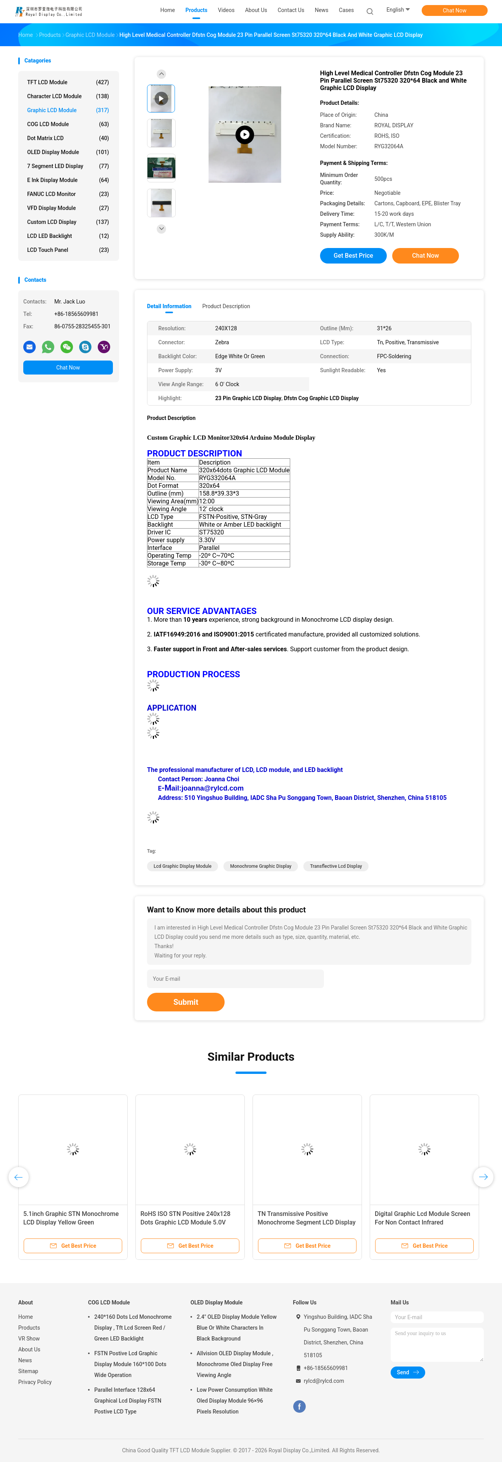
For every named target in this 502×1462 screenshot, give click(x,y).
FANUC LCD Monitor (68, 194)
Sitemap (28, 1371)
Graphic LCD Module (68, 110)
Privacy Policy (35, 1382)
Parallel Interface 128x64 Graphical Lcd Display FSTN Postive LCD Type (127, 1401)
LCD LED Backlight (68, 236)
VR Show (29, 1338)
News (25, 1360)
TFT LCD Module (68, 82)
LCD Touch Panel (68, 250)
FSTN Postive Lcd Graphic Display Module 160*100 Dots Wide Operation (130, 1364)
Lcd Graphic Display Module (182, 866)
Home (25, 1317)
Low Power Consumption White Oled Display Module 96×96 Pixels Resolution (235, 1401)
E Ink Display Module (68, 180)
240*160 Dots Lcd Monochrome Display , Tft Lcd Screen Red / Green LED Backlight (133, 1328)
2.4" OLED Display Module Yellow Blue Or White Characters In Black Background (237, 1328)
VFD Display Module (68, 208)
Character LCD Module (68, 96)
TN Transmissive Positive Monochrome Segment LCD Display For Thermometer (307, 1222)
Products (29, 1328)
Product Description (226, 306)
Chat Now (455, 10)
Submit (185, 1002)
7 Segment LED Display (68, 166)
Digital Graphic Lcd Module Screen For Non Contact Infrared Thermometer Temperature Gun (422, 1222)
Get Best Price (353, 255)
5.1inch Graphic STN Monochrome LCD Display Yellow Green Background (71, 1222)
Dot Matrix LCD (68, 138)
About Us (29, 1349)
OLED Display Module (68, 152)
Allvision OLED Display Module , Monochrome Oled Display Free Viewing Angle (235, 1364)
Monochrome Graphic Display (260, 866)
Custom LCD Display (68, 222)
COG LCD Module (68, 124)
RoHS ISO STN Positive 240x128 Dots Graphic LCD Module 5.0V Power (185, 1222)
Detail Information (169, 306)
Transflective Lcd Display (336, 866)
